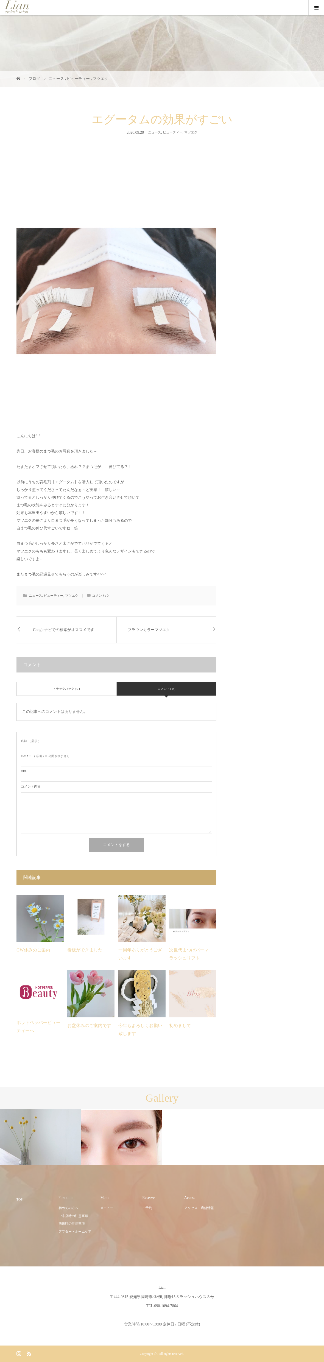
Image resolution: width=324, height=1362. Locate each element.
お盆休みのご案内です (89, 1025)
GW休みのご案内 (33, 950)
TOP (19, 1199)
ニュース (154, 132)
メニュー (106, 1208)
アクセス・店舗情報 (199, 1208)
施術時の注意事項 (71, 1224)
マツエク (190, 132)
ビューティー (173, 132)
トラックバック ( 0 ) (66, 688)
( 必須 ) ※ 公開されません (45, 756)
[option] (40, 1137)
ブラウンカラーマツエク (149, 630)
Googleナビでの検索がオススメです (63, 630)
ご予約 (147, 1208)
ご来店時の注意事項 (73, 1216)
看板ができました (84, 950)
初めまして (180, 1025)
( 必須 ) (30, 741)
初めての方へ (68, 1208)
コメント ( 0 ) (166, 688)
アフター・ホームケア (74, 1231)
